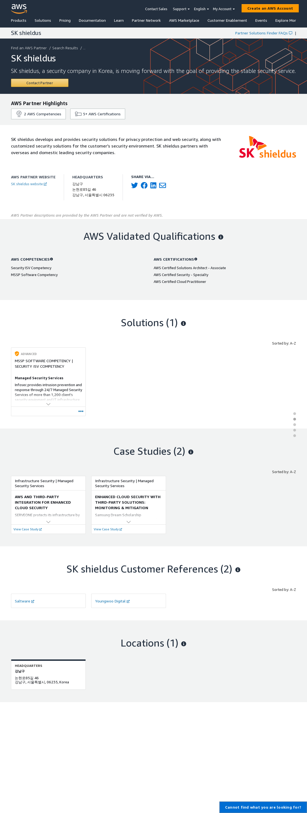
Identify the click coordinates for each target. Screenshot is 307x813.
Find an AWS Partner (29, 47)
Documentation (92, 20)
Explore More (286, 20)
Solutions (43, 20)
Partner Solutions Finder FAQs (263, 33)
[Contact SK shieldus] (39, 83)
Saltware (24, 601)
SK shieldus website (29, 184)
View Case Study (27, 529)
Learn (119, 20)
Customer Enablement (227, 20)
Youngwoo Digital (112, 601)
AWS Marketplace (184, 20)
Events (261, 20)
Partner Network (146, 20)
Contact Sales (156, 9)
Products (18, 20)
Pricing (65, 20)
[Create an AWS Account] (270, 8)
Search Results (65, 47)
